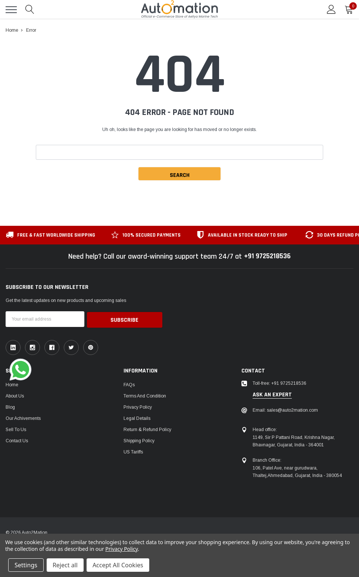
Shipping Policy (139, 440)
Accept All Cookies (118, 565)
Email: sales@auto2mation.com (285, 409)
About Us (15, 395)
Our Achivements (23, 417)
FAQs (129, 384)
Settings (26, 565)
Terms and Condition (145, 395)
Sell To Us (16, 428)
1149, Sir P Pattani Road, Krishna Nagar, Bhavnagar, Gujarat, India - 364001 (294, 440)
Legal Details (137, 417)
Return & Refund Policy (147, 428)
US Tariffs (133, 451)
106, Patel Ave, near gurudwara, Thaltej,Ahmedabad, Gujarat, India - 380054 (297, 470)
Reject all (65, 565)
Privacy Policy (138, 406)
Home (12, 384)
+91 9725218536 (267, 256)
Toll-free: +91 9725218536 (279, 382)
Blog (10, 406)
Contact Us (17, 440)
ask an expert (272, 393)
